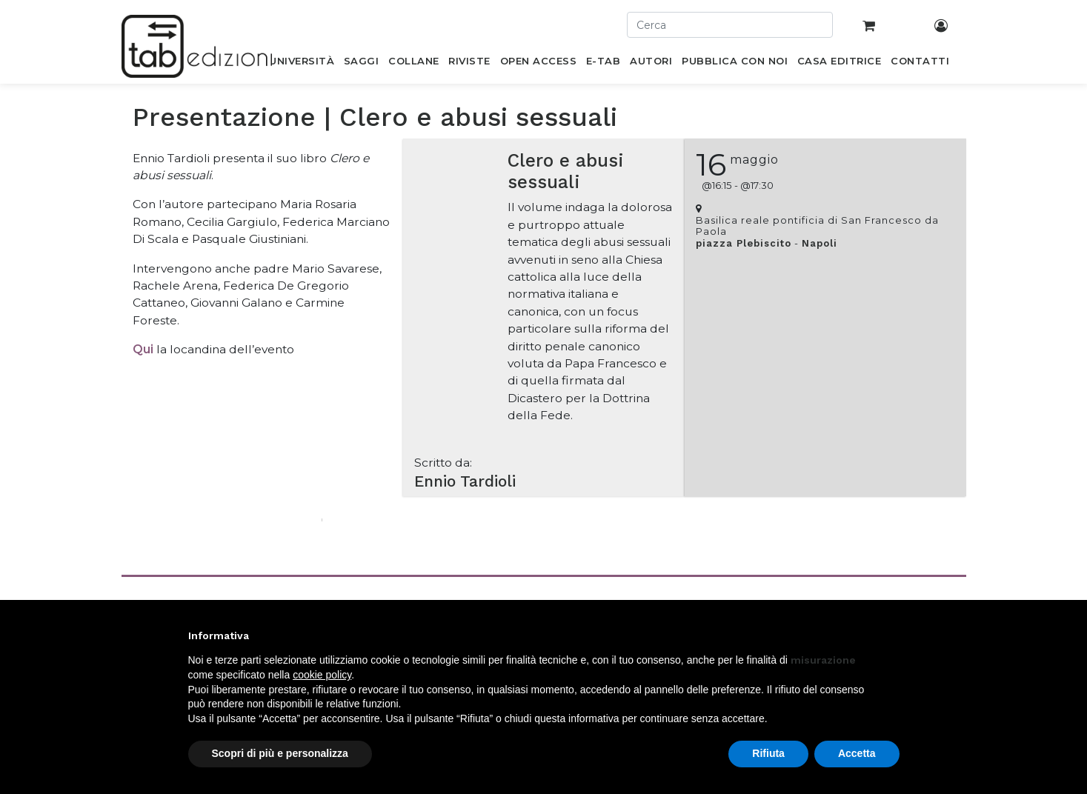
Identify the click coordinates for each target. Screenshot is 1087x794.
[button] (892, 635)
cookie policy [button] (322, 675)
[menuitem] (302, 64)
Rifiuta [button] (768, 753)
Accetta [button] (857, 753)
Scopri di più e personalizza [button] (280, 753)
